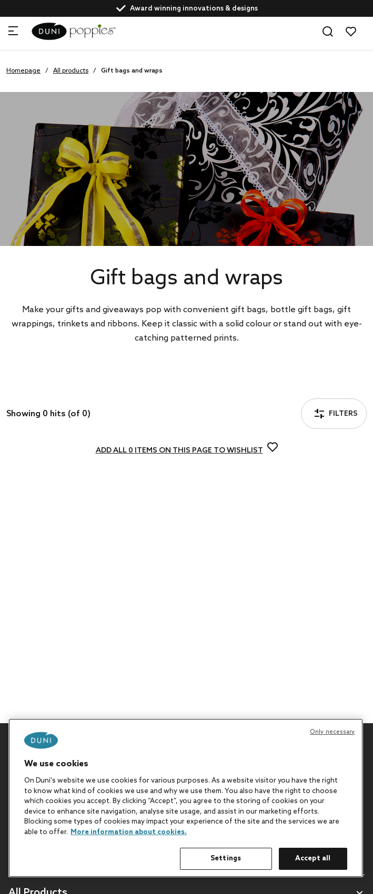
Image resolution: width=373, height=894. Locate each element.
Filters (39, 384)
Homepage (23, 71)
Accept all (312, 858)
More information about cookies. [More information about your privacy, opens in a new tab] (128, 832)
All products (70, 71)
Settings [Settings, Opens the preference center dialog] (225, 858)
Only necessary (332, 732)
